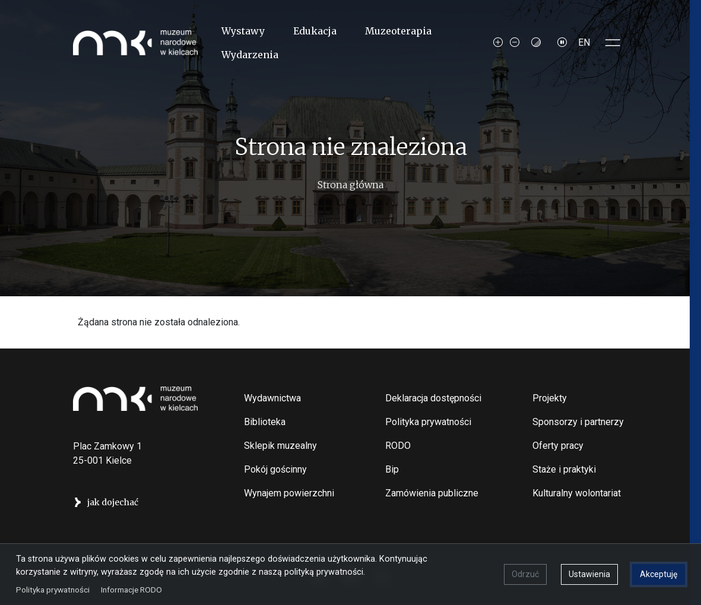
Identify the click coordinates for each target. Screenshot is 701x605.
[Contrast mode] (536, 42)
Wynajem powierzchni (289, 493)
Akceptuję (658, 573)
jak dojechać (112, 502)
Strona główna (350, 185)
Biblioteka (265, 421)
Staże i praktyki (564, 469)
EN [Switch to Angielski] (584, 42)
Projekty (549, 398)
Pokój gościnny (275, 469)
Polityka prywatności (428, 421)
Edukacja (315, 31)
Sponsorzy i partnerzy (578, 421)
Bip (392, 469)
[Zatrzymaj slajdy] (562, 42)
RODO (398, 445)
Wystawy (243, 31)
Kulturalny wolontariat (576, 493)
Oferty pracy (557, 445)
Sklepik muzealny (280, 445)
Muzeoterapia (398, 31)
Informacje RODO (132, 588)
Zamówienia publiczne (431, 493)
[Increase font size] (498, 42)
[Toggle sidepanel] (613, 42)
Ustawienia (589, 573)
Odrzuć (524, 573)
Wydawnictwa (272, 398)
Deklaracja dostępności (433, 398)
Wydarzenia (249, 55)
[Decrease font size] (514, 42)
